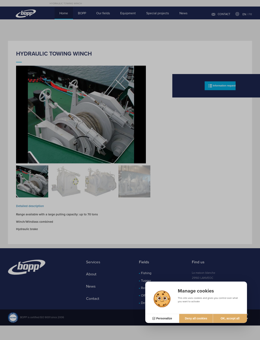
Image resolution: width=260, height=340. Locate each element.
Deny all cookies (196, 318)
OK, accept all (230, 318)
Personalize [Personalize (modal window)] (164, 318)
